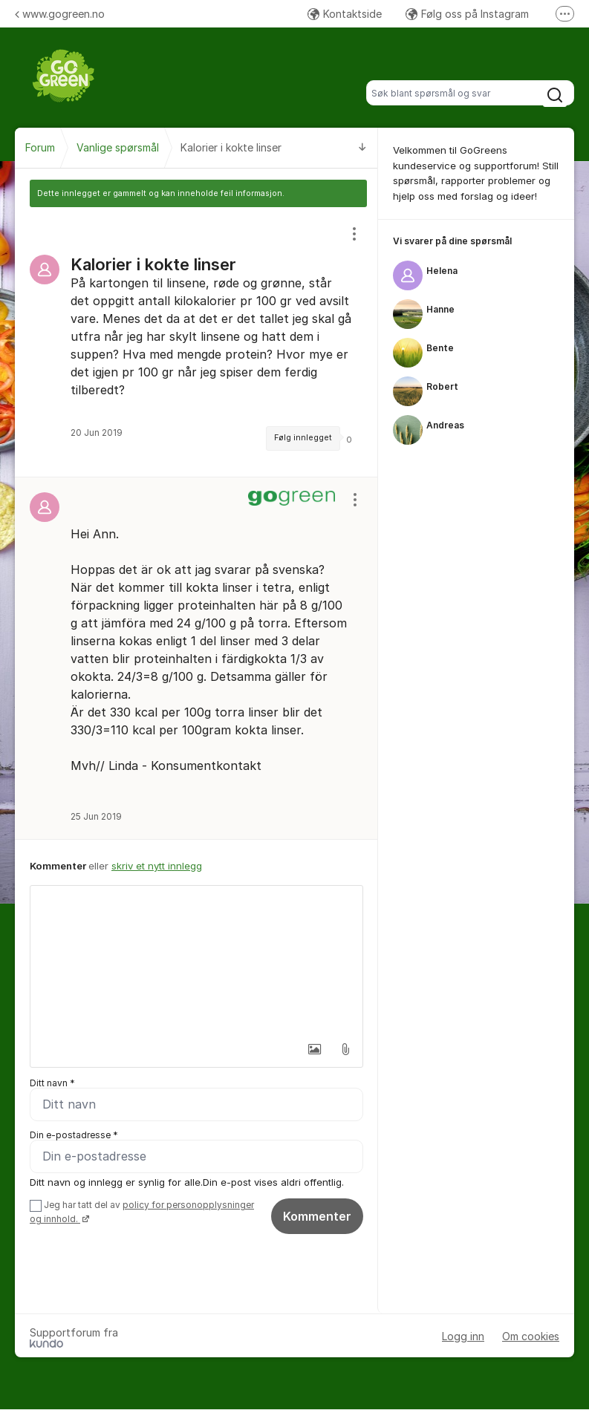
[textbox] (196, 960)
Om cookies (530, 1336)
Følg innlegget (303, 438)
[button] (314, 1049)
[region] (196, 342)
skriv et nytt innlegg (156, 866)
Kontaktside (344, 13)
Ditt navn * (52, 1082)
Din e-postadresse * (74, 1134)
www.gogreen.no (60, 13)
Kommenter (317, 1216)
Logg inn (463, 1336)
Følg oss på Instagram (467, 13)
